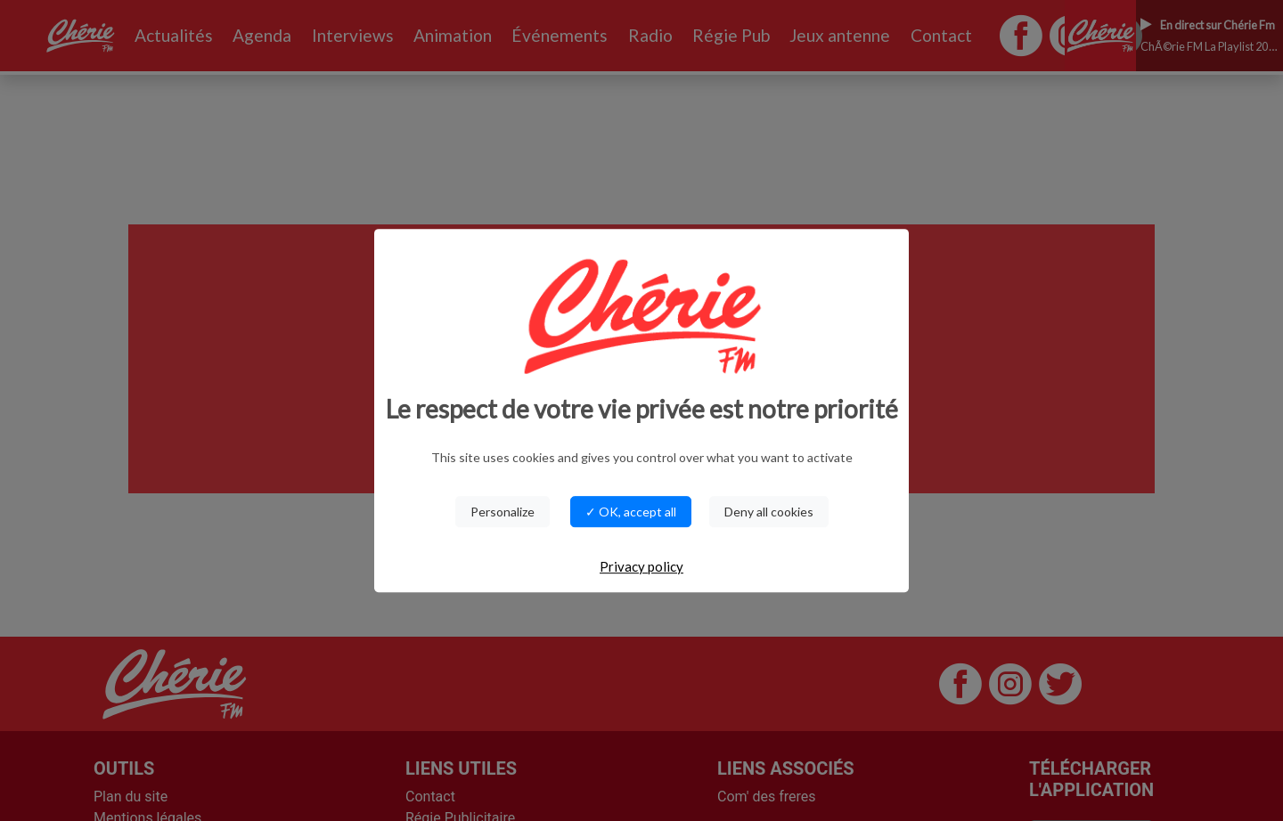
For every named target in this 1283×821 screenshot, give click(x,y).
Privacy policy (641, 566)
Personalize (502, 511)
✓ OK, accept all (630, 511)
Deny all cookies (768, 511)
